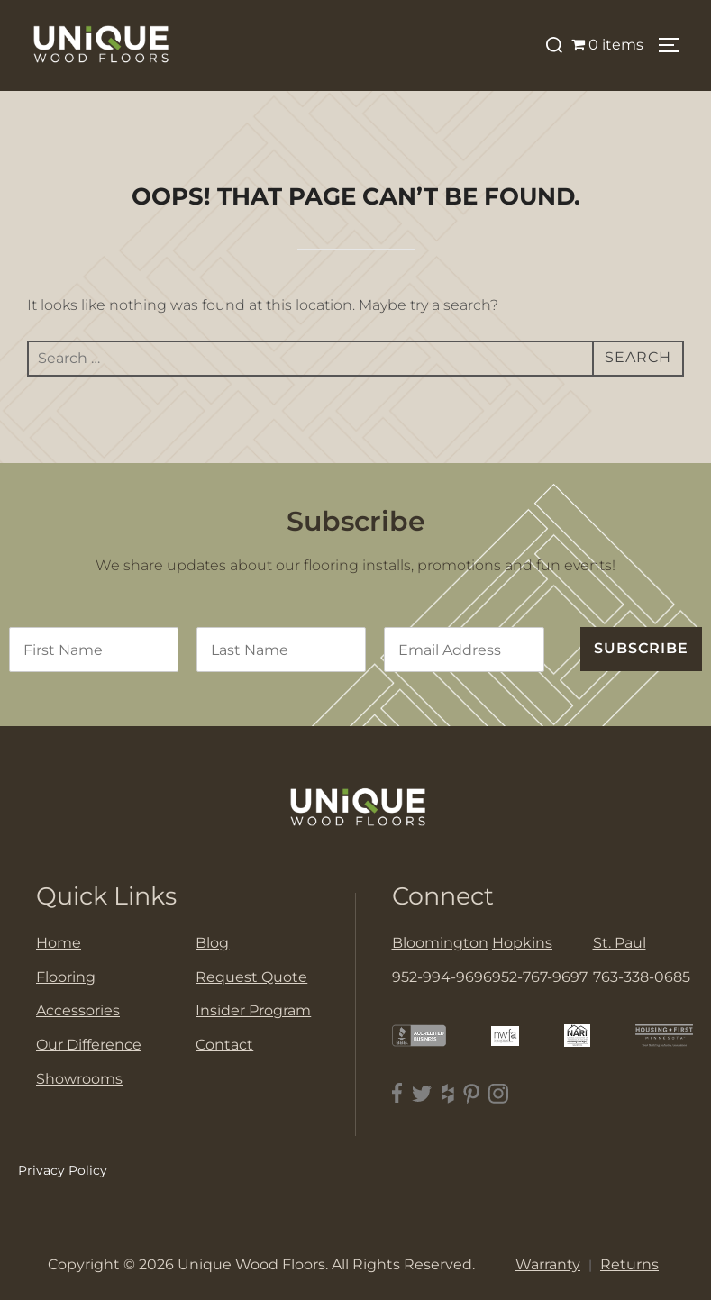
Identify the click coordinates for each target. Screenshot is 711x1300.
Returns (629, 1264)
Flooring (66, 977)
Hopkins (522, 942)
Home (58, 942)
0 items (607, 44)
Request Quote (251, 977)
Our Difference (88, 1044)
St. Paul (619, 942)
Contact (224, 1044)
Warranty (547, 1264)
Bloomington (440, 942)
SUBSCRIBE (641, 648)
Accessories (78, 1010)
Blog (212, 942)
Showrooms (79, 1078)
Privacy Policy (62, 1170)
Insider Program (253, 1010)
